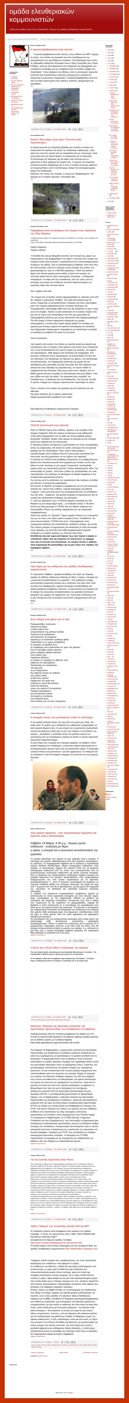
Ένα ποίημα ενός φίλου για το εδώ (50, 619)
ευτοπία (109, 356)
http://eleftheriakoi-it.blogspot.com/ (81, 1249)
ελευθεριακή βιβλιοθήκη (111, 353)
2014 (109, 55)
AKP (108, 475)
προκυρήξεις (111, 258)
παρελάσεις (110, 751)
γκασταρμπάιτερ (112, 684)
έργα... (109, 656)
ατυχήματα (110, 681)
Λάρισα (109, 595)
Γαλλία (109, 539)
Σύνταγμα (110, 297)
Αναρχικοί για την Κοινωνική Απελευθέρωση (112, 523)
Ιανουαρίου (113, 198)
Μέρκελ (109, 605)
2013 (109, 58)
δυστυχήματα (111, 695)
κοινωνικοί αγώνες (73, 1345)
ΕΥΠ (108, 563)
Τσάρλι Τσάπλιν (112, 643)
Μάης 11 (110, 602)
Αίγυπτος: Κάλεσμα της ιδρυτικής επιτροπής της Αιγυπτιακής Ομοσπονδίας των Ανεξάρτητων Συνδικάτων (62, 1028)
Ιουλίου (111, 79)
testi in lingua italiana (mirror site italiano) (22, 39)
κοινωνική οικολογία (113, 414)
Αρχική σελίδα (63, 1352)
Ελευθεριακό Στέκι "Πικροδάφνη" (16, 97)
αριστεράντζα (111, 679)
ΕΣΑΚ (109, 561)
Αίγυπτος (110, 508)
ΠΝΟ (108, 619)
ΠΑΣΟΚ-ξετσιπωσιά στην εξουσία (49, 425)
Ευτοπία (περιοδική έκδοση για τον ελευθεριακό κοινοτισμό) (17, 87)
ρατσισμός (67, 1019)
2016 (109, 50)
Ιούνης (109, 575)
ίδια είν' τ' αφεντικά (113, 393)
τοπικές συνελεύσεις (111, 281)
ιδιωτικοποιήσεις (112, 328)
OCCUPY (110, 492)
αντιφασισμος (111, 299)
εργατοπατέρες (112, 705)
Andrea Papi (111, 480)
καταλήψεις (110, 358)
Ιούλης (109, 376)
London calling (111, 487)
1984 (108, 468)
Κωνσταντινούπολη (113, 591)
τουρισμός (110, 776)
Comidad (94, 1345)
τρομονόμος (111, 779)
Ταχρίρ (109, 386)
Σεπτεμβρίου (113, 74)
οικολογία (110, 425)
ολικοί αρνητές (111, 744)
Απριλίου (112, 88)
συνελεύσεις (111, 363)
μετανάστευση (59, 1019)
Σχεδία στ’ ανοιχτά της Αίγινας (16, 101)
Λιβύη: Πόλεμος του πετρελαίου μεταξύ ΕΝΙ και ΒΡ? (59, 1226)
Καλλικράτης (111, 582)
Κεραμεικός (110, 381)
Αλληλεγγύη (111, 511)
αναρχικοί (110, 664)
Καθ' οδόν (110, 580)
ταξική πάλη (111, 774)
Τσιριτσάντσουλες (112, 645)
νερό (108, 423)
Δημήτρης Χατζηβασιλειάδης (112, 551)
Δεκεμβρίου (113, 66)
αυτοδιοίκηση (111, 285)
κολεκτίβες (110, 727)
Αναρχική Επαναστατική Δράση (111, 517)
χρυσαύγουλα (111, 317)
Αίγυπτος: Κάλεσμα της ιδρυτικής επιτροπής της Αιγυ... (114, 171)
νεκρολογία (110, 738)
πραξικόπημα (111, 756)
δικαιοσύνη (110, 693)
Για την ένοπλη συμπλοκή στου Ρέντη (51, 1159)
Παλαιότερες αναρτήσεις (90, 1352)
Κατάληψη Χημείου (113, 587)
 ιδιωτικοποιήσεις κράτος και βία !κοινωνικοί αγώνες (113, 448)
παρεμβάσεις (111, 427)
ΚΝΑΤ (109, 337)
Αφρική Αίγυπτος (112, 372)
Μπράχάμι (110, 609)
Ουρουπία (110, 617)
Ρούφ (109, 629)
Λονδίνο (109, 383)
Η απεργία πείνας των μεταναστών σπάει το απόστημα (61, 717)
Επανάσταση (111, 566)
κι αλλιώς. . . (111, 251)
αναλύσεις (64, 1345)
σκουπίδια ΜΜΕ (112, 330)
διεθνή (109, 301)
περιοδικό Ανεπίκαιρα (14, 77)
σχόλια (109, 232)
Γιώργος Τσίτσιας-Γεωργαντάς (112, 545)
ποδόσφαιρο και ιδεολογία (112, 430)
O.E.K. (109, 489)
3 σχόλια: (56, 1342)
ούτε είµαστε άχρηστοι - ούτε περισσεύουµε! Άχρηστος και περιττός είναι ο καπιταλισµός (63, 834)
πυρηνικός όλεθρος (113, 765)
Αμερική (109, 513)
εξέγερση (110, 412)
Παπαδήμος (111, 621)
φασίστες (110, 289)
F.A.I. (108, 333)
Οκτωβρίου (113, 71)
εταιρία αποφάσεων (113, 707)
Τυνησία (109, 388)
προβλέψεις (111, 758)
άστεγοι (109, 654)
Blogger (70, 1393)
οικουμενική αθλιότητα (111, 741)
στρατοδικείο (111, 769)
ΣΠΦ (108, 636)
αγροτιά (109, 659)
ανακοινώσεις (111, 272)
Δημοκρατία (111, 294)
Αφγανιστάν (111, 537)
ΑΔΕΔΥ (109, 504)
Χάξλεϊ (109, 649)
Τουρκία (109, 640)
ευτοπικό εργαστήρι (113, 306)
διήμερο (109, 399)
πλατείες (110, 361)
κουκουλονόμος (112, 729)
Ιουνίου (111, 82)
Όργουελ (110, 501)
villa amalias (111, 496)
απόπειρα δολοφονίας (110, 675)
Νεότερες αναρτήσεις (37, 1352)
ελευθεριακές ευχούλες (111, 404)
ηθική (109, 716)
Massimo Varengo (36, 1347)
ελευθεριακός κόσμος (15, 93)
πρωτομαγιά (111, 760)
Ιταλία (109, 335)
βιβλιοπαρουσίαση (113, 348)
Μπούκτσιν (110, 607)
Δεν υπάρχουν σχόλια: (60, 129)
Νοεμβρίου (113, 68)
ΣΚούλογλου (111, 633)
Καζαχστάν (110, 577)
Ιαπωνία (109, 573)
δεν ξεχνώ (110, 686)
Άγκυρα (109, 499)
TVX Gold (110, 370)
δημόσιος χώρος (112, 274)
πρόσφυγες (110, 763)
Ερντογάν (110, 568)
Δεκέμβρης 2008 (112, 321)
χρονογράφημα (112, 786)
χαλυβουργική (111, 783)
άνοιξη (109, 652)
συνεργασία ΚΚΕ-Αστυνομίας (112, 313)
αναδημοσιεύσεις (41, 1019)
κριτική (109, 246)
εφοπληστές (111, 714)
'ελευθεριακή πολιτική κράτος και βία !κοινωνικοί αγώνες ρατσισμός (113, 456)
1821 (108, 465)
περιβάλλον (110, 753)
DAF (108, 485)
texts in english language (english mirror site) (57, 39)
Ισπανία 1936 (111, 378)
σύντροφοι (110, 772)
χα (108, 442)
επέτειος (109, 698)
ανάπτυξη (110, 661)
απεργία (109, 397)
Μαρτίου (112, 90)
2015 (109, 52)
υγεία (109, 781)
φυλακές (109, 440)
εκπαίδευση (111, 304)
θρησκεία (110, 719)
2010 (109, 201)
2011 (109, 63)
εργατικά (110, 703)
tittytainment (111, 494)
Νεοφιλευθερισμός (113, 340)
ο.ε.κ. (109, 794)
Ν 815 (109, 612)
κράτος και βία (50, 1019)
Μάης (109, 600)
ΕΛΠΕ (109, 558)
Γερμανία (110, 542)
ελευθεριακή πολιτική (111, 239)
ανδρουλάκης (111, 670)
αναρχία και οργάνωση (110, 344)
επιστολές (110, 700)
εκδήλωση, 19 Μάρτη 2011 (111, 216)
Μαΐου (111, 85)
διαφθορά (110, 691)
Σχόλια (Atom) (43, 1356)
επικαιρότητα (111, 263)
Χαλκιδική (110, 390)
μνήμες (109, 735)
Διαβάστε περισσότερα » (38, 935)
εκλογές (109, 402)
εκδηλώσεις (110, 278)
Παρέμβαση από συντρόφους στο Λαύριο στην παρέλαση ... (114, 113)
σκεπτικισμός (111, 287)
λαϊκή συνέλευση (112, 418)
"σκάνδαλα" (110, 463)
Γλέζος (109, 548)
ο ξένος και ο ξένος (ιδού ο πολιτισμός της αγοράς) (59, 947)
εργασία (109, 265)
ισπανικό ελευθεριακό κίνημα (113, 722)
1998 (108, 470)
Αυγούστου (113, 77)
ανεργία (109, 672)
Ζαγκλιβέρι (110, 570)
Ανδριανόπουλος (112, 527)
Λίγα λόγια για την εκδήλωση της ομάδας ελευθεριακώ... (114, 129)
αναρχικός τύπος (112, 666)
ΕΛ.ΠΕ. (109, 556)
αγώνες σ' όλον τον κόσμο (43, 1345)
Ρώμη (109, 631)
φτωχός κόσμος (112, 438)
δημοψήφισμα (111, 688)
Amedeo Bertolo (112, 477)
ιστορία (109, 310)
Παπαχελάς (110, 624)
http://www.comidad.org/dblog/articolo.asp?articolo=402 (56, 1243)
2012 (109, 61)
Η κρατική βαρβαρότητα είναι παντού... (52, 49)
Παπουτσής (110, 626)
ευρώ (109, 711)
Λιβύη (89, 1345)
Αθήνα (109, 319)
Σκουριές (110, 638)
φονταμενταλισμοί (112, 434)
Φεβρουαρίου (113, 193)
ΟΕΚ (108, 325)
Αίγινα (109, 506)
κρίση (109, 256)
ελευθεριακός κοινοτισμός (111, 409)
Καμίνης (109, 585)
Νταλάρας (110, 614)
